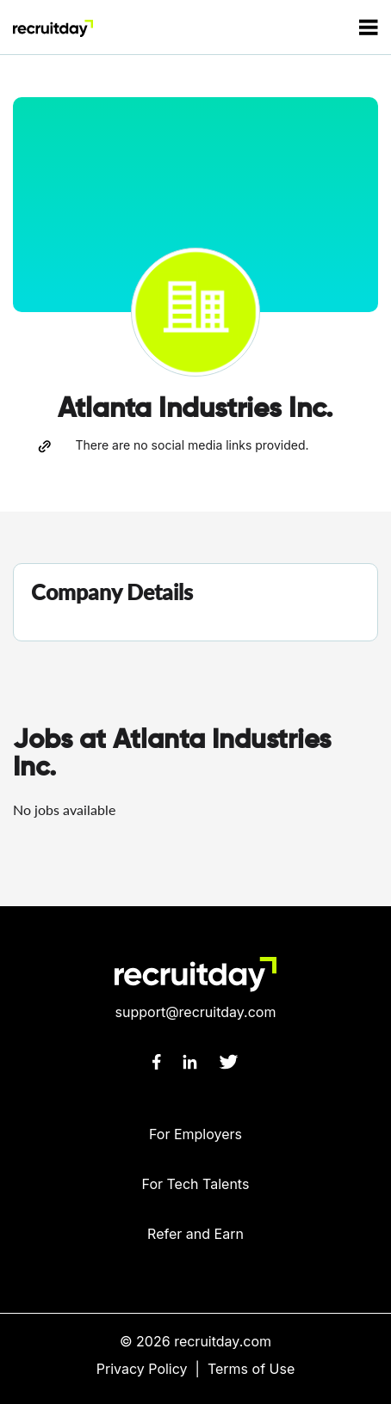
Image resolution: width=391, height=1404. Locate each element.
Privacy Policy (142, 1368)
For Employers (195, 1134)
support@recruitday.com (195, 1012)
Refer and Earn (195, 1233)
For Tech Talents (196, 1183)
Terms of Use (251, 1368)
